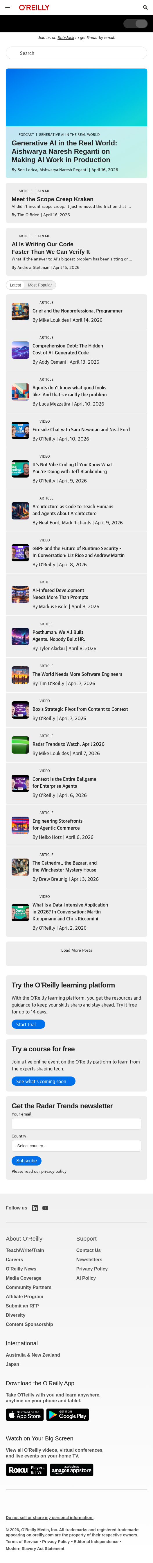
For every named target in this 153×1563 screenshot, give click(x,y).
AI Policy (86, 1278)
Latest (15, 285)
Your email (21, 1113)
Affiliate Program (24, 1296)
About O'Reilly (24, 1238)
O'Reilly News (21, 1268)
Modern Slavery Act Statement (35, 1548)
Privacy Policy (92, 1268)
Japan (12, 1364)
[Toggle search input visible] (145, 7)
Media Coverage (24, 1278)
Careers (14, 1259)
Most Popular (40, 285)
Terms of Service (22, 1541)
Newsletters (89, 1259)
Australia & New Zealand (33, 1355)
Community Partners (28, 1287)
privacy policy (53, 1171)
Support (86, 1238)
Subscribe (26, 1160)
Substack (65, 37)
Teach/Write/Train (25, 1250)
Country (19, 1135)
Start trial (26, 1024)
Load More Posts (76, 949)
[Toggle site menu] (8, 7)
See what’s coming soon (41, 1081)
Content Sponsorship (29, 1324)
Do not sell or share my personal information (49, 1517)
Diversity (16, 1315)
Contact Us (88, 1250)
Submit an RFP (22, 1305)
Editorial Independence (96, 1541)
